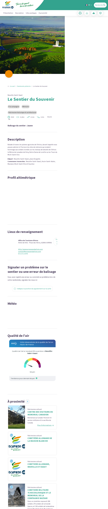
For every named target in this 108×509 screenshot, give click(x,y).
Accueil (12, 86)
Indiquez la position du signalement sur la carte (32, 288)
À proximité (43, 13)
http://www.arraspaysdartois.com (30, 249)
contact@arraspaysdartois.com (29, 252)
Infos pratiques (31, 13)
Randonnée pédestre (24, 86)
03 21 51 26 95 (23, 254)
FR (89, 5)
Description (19, 13)
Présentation (8, 13)
